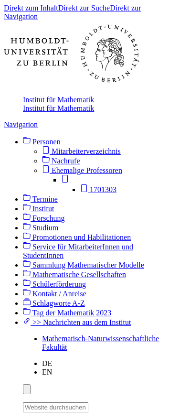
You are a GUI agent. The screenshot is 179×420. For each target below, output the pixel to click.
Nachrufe (61, 161)
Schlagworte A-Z (54, 303)
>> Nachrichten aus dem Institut (77, 322)
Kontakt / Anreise (54, 294)
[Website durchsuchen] (55, 407)
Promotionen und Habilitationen (77, 237)
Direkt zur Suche (84, 8)
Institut (38, 209)
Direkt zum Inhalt (31, 8)
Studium (40, 228)
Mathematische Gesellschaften (74, 274)
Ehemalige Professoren (82, 170)
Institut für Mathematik (58, 100)
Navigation (21, 124)
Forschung (44, 218)
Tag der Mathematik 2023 (67, 313)
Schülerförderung (54, 284)
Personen (42, 142)
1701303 (98, 189)
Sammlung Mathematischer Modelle (83, 265)
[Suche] (94, 405)
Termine (40, 199)
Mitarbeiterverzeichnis (81, 151)
